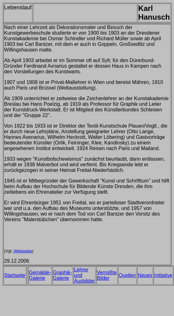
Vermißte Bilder (107, 275)
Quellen (127, 275)
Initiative (163, 275)
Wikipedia (22, 251)
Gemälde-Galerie (40, 275)
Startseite (14, 275)
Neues (145, 275)
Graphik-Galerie (62, 275)
